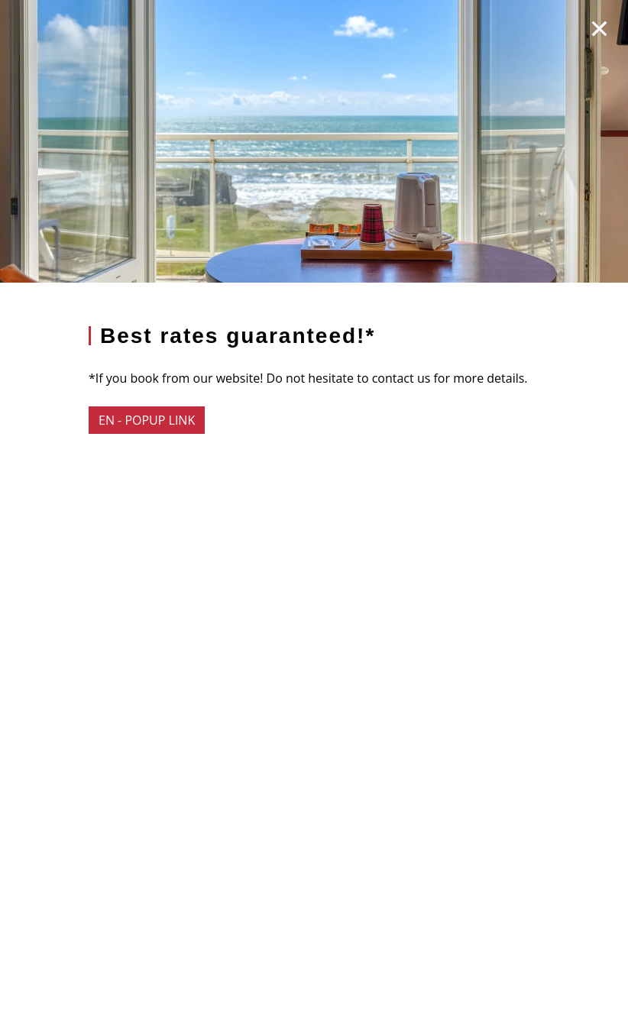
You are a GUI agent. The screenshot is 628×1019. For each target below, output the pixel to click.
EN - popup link (147, 420)
